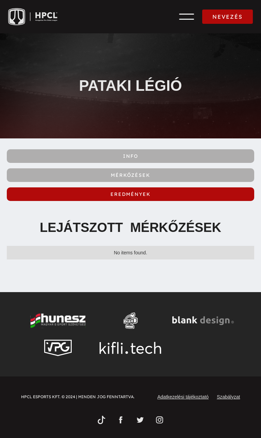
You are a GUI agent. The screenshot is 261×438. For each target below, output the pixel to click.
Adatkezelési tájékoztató (183, 397)
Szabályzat (228, 397)
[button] (186, 17)
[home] (32, 16)
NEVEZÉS (227, 16)
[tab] (130, 156)
